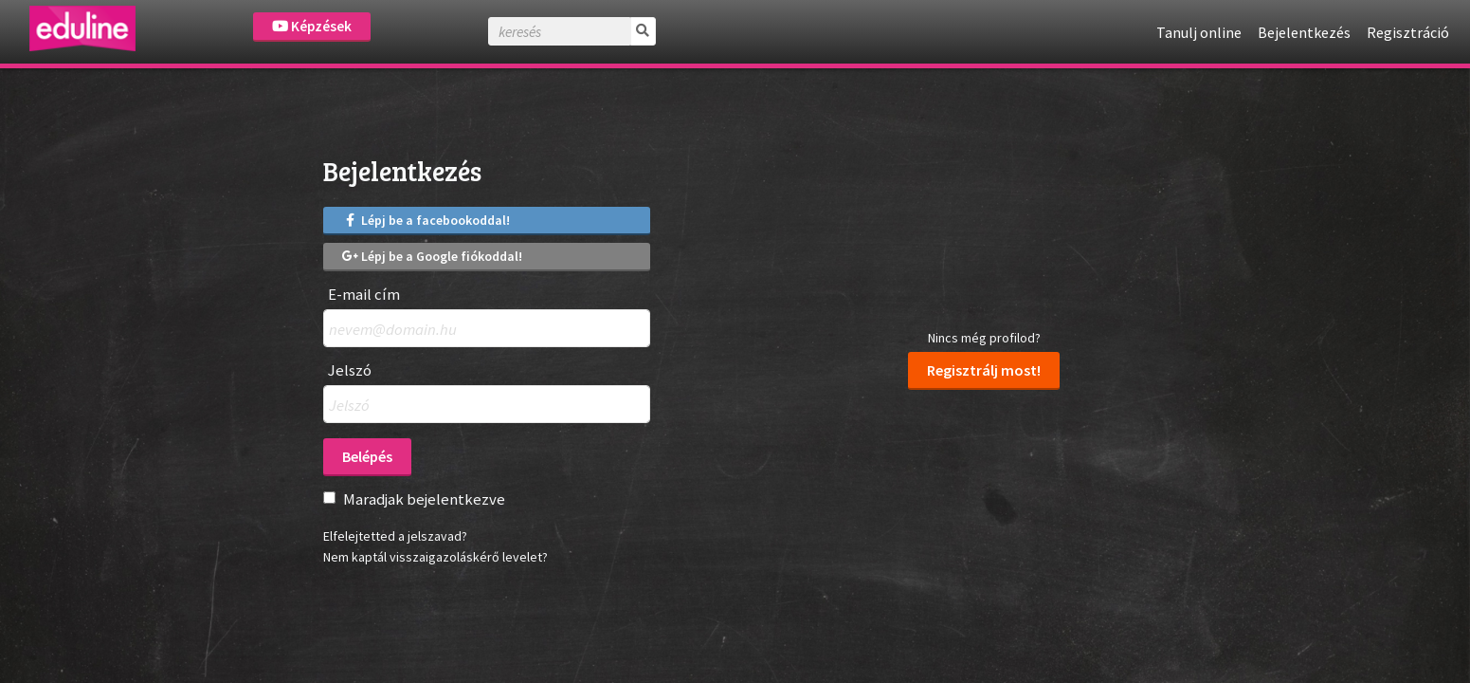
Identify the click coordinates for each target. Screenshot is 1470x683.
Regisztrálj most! (984, 369)
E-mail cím (364, 294)
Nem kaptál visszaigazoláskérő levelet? (435, 556)
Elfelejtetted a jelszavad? (395, 536)
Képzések (312, 26)
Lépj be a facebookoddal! (426, 220)
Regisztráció (1408, 32)
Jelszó (350, 370)
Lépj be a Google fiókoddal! (432, 256)
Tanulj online (1199, 32)
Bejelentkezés (1304, 32)
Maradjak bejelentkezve (424, 499)
